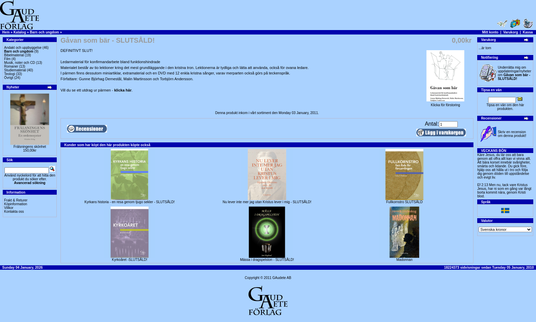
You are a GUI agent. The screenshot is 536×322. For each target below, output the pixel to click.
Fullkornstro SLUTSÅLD (404, 202)
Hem (6, 32)
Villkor (8, 208)
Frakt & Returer (15, 200)
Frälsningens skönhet (29, 147)
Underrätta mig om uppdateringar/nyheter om (514, 73)
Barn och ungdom (44, 32)
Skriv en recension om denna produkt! (512, 134)
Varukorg (510, 32)
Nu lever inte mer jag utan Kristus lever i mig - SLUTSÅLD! (267, 202)
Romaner (11, 66)
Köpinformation (15, 204)
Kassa (528, 32)
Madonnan (404, 260)
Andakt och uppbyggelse (23, 48)
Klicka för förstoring (445, 103)
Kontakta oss (14, 211)
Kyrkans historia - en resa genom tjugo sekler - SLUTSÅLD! (129, 202)
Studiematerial (15, 70)
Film (7, 59)
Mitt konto (490, 32)
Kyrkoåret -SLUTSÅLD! (129, 260)
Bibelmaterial (14, 55)
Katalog (19, 32)
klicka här (123, 90)
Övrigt (8, 78)
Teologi (9, 74)
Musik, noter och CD (19, 63)
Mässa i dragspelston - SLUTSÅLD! (267, 260)
